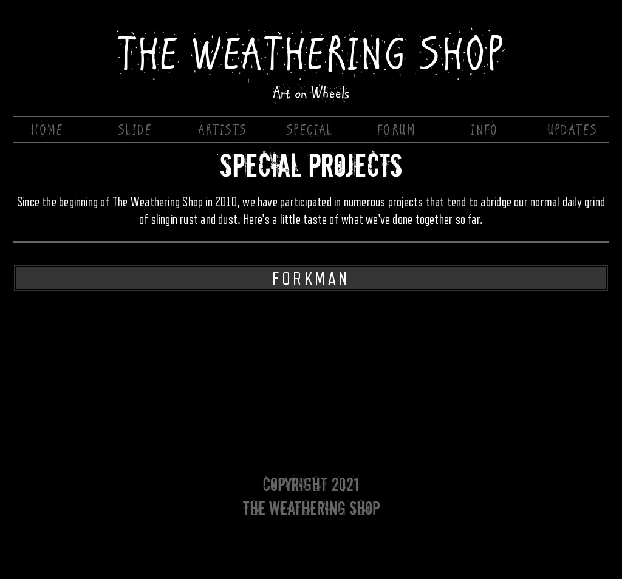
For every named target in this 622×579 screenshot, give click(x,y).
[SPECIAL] (311, 130)
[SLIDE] (136, 130)
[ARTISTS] (223, 130)
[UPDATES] (573, 130)
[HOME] (48, 130)
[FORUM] (398, 130)
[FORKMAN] (311, 278)
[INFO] (486, 130)
